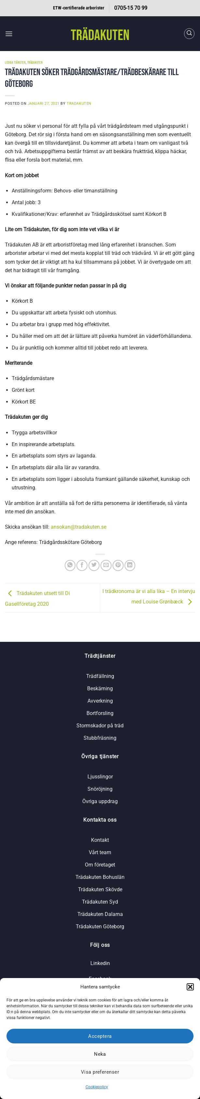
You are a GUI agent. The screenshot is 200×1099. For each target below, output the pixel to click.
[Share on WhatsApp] (70, 565)
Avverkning (100, 701)
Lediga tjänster (15, 62)
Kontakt (100, 840)
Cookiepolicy (97, 1087)
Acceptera (100, 1036)
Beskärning (100, 688)
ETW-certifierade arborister (78, 8)
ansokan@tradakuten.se (78, 527)
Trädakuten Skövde (100, 889)
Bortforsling (100, 713)
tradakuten (79, 103)
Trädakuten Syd (100, 902)
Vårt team (100, 852)
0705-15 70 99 (130, 8)
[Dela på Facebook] (81, 565)
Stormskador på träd (100, 725)
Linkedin (100, 963)
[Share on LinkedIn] (130, 565)
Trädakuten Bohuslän (100, 877)
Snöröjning (100, 789)
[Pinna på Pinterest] (118, 565)
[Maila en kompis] (106, 565)
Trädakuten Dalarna (100, 914)
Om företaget (100, 865)
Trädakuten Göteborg (100, 926)
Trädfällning (100, 676)
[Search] (189, 33)
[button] (190, 987)
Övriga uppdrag (100, 801)
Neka (100, 1054)
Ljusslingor (100, 777)
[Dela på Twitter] (94, 565)
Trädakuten (35, 62)
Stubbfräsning (100, 738)
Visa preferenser (100, 1072)
